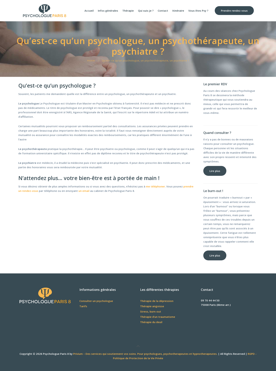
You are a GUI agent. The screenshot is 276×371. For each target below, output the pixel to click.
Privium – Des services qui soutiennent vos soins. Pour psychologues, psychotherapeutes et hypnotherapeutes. (145, 353)
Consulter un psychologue (96, 301)
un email (84, 191)
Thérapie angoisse (152, 306)
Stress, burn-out (150, 311)
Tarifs (83, 306)
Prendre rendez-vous (234, 10)
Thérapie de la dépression (156, 301)
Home (91, 60)
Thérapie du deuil (151, 322)
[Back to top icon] (138, 346)
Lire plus (214, 171)
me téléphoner (155, 186)
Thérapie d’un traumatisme (157, 317)
